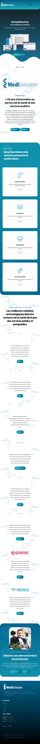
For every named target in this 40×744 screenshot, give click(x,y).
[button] (1, 67)
